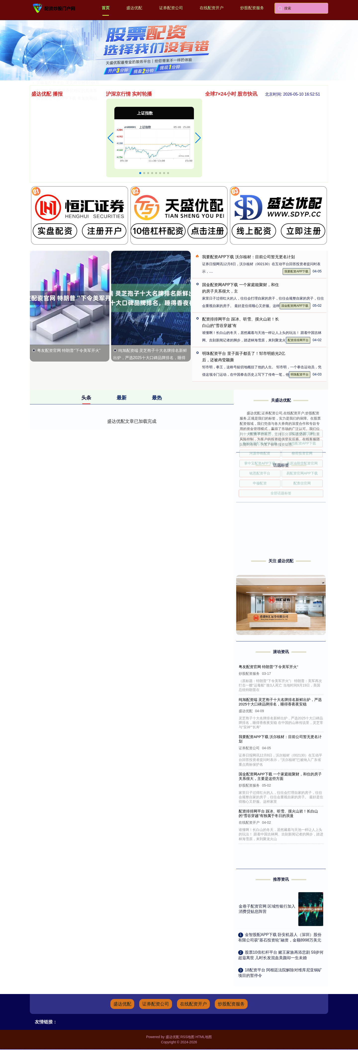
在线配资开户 (212, 8)
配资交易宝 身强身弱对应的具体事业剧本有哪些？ (80, 164)
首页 (106, 8)
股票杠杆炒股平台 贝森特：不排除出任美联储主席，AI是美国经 (92, 118)
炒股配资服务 (252, 8)
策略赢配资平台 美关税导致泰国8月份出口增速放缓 (81, 157)
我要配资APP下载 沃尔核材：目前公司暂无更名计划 (248, 257)
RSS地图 (187, 1037)
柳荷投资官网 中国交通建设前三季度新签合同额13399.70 (86, 126)
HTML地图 (203, 1037)
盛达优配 (134, 8)
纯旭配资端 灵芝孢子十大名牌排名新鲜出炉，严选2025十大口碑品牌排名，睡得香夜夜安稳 (150, 357)
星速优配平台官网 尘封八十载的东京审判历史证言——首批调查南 (94, 110)
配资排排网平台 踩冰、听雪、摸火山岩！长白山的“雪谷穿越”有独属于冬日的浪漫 (278, 813)
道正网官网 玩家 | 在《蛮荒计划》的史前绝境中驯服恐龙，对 (90, 141)
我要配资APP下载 (296, 271)
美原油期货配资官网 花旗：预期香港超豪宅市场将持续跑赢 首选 (93, 103)
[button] (110, 137)
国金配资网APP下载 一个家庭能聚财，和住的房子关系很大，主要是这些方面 (280, 776)
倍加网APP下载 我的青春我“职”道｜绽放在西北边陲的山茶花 (89, 149)
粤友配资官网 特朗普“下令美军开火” (68, 350)
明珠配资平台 (300, 374)
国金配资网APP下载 (294, 306)
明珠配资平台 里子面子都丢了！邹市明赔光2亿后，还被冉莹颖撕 (93, 133)
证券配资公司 (171, 8)
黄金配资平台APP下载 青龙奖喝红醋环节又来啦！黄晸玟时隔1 (91, 172)
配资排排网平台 (298, 340)
